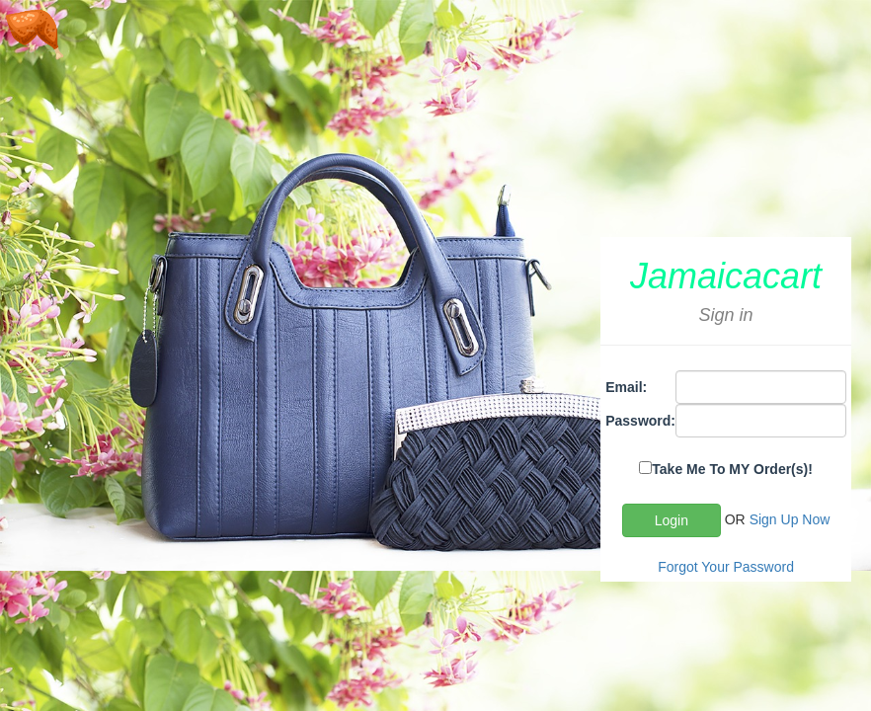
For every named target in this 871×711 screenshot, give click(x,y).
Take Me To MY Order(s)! (732, 469)
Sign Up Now (790, 519)
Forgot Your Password (726, 567)
